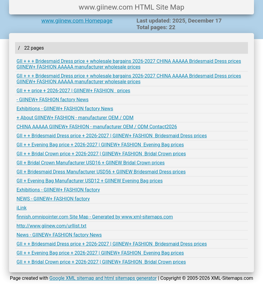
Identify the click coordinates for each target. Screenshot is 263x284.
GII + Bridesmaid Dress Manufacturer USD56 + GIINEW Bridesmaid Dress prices (101, 172)
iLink (21, 208)
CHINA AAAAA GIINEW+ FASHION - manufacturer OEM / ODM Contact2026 (97, 127)
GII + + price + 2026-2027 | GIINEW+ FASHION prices (73, 90)
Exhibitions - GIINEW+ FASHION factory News (65, 108)
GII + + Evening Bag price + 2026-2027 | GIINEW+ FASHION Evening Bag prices (100, 145)
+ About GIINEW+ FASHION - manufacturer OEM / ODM (75, 118)
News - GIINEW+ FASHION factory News (59, 235)
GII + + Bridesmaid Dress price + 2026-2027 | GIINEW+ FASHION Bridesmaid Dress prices (112, 136)
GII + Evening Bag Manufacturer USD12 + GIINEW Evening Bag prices (90, 181)
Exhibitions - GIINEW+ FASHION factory (58, 190)
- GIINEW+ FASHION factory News (52, 99)
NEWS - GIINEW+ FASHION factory (53, 199)
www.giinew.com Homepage (77, 20)
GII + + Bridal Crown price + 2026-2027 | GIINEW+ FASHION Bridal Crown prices (101, 154)
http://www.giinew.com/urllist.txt (51, 226)
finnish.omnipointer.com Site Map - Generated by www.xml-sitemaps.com (95, 217)
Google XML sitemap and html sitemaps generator (103, 278)
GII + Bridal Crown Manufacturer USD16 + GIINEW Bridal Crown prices (91, 163)
